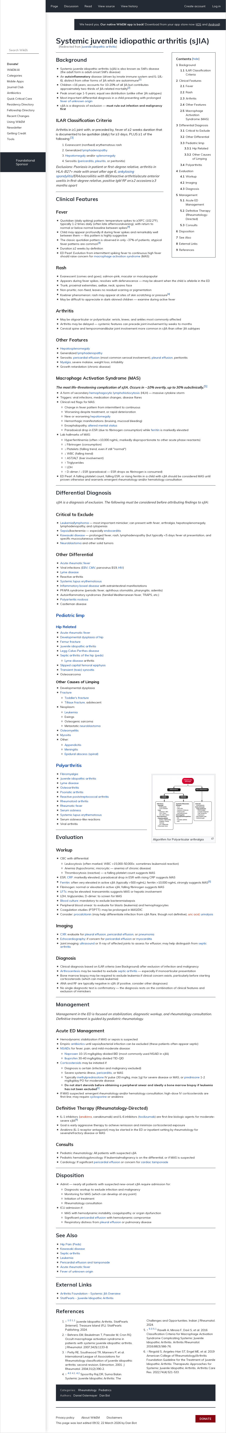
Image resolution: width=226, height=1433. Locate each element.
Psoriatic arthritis (71, 792)
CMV (92, 567)
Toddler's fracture (77, 698)
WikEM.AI (13, 70)
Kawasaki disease (72, 535)
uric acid (193, 914)
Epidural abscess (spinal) (81, 754)
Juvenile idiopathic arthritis (99, 46)
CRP (70, 877)
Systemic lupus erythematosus (81, 581)
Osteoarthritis (69, 787)
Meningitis (71, 749)
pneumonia (146, 934)
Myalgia (65, 362)
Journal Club (15, 87)
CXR (63, 934)
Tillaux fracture (75, 702)
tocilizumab (147, 1117)
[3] (71, 137)
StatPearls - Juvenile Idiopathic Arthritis (87, 1298)
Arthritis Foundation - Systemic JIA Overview (90, 1293)
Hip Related (66, 626)
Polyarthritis (69, 765)
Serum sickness (70, 810)
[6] (76, 1119)
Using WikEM (16, 122)
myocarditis (144, 939)
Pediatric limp (70, 615)
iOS (198, 24)
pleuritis (100, 161)
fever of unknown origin (76, 101)
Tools (10, 139)
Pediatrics (105, 1390)
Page (54, 6)
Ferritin (65, 882)
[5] (205, 386)
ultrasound (87, 943)
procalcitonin (82, 914)
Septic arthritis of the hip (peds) (81, 655)
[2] (129, 87)
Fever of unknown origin (76, 1271)
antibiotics (78, 1044)
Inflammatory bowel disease (79, 586)
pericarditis (86, 161)
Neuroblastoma (71, 543)
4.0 (69, 1373)
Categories (14, 75)
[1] (140, 79)
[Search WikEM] (23, 50)
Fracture (66, 692)
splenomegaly (105, 155)
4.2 (78, 1373)
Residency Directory (20, 104)
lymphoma (81, 523)
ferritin (155, 430)
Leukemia (66, 523)
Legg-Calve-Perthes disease (79, 651)
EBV (85, 567)
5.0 (150, 1328)
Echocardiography (72, 939)
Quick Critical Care (19, 98)
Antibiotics (14, 93)
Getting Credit (16, 133)
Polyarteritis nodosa (74, 599)
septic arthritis (127, 971)
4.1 (73, 1373)
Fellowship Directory (20, 110)
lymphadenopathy (94, 150)
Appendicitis (73, 745)
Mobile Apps (15, 81)
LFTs (63, 891)
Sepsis (64, 531)
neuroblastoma (90, 726)
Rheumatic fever (71, 806)
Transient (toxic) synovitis (77, 670)
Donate (205, 1418)
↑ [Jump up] (66, 1335)
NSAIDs (65, 1048)
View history (129, 6)
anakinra (86, 1117)
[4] (128, 226)
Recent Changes (18, 116)
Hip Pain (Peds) (70, 1244)
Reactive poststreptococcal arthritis (84, 797)
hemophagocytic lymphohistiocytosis (114, 393)
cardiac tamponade (154, 1162)
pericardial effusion (86, 357)
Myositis (65, 735)
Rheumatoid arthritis (74, 801)
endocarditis (112, 531)
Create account (194, 6)
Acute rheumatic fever (75, 563)
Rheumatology (87, 1390)
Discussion (71, 6)
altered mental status (102, 425)
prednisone (192, 1077)
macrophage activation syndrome (117, 256)
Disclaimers (114, 1417)
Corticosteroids (70, 1063)
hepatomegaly (100, 416)
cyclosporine (98, 1097)
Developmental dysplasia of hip (81, 637)
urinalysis (207, 914)
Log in (216, 6)
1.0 (69, 1320)
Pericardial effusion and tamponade (85, 1262)
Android (213, 24)
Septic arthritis (70, 1253)
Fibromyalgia (69, 774)
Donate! (12, 64)
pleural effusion (162, 357)
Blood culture (69, 901)
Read (88, 6)
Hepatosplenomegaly (75, 348)
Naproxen (71, 1054)
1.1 (73, 1320)
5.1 (155, 1328)
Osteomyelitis (69, 730)
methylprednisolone (90, 1077)
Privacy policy (65, 1417)
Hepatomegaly (75, 155)
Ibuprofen (71, 1058)
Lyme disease (69, 572)
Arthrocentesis (70, 971)
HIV (120, 567)
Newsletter (14, 127)
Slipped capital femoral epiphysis (83, 665)
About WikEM (90, 1417)
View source (106, 6)
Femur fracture (70, 642)
